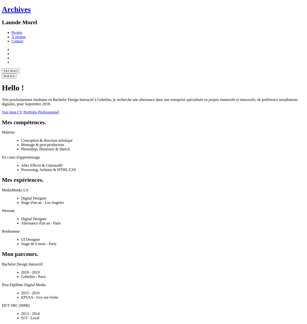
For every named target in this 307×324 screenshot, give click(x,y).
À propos (19, 37)
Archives (16, 9)
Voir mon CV (12, 112)
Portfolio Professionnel (41, 112)
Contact (18, 41)
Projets (17, 32)
